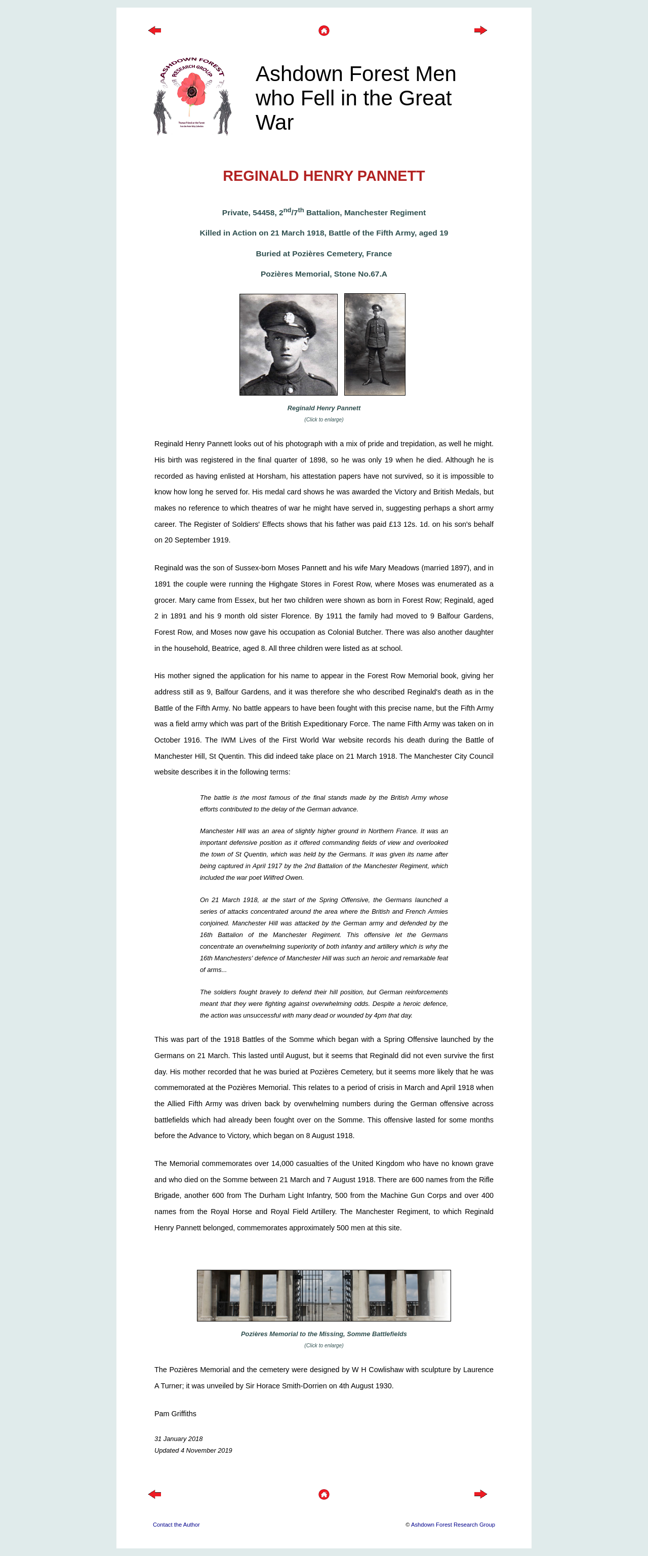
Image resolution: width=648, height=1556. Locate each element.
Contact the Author (176, 1525)
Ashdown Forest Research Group (453, 1525)
